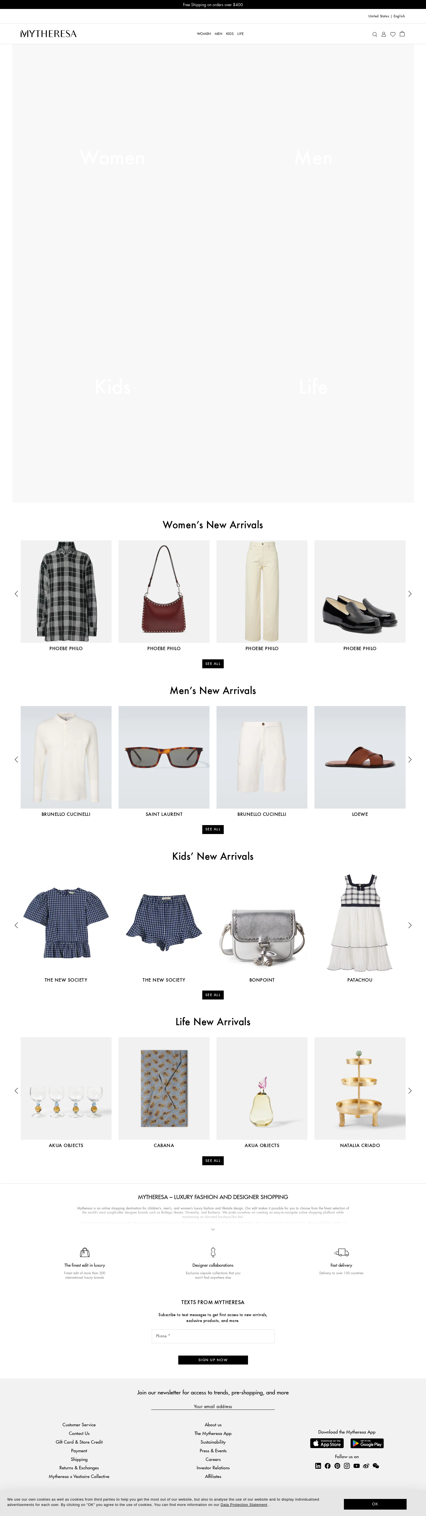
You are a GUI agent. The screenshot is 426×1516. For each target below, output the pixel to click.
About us (213, 1424)
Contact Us (79, 1433)
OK (375, 1504)
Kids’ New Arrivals (213, 857)
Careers (213, 1459)
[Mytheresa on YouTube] (356, 1465)
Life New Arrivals (213, 1022)
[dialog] (213, 1503)
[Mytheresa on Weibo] (366, 1465)
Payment (79, 1450)
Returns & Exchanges (79, 1467)
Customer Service (79, 1424)
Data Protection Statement (244, 1505)
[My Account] (384, 34)
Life (313, 387)
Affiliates (213, 1476)
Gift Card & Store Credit (79, 1442)
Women (112, 158)
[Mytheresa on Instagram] (346, 1465)
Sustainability (213, 1442)
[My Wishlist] (392, 34)
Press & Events (213, 1450)
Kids (112, 387)
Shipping (79, 1459)
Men (313, 158)
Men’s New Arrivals (213, 691)
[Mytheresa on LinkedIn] (318, 1465)
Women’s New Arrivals (213, 525)
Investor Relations (213, 1467)
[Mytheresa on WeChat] (375, 1465)
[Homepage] (48, 33)
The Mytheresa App (213, 1433)
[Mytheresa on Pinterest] (337, 1465)
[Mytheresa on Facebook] (327, 1465)
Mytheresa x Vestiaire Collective (79, 1476)
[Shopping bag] (402, 33)
